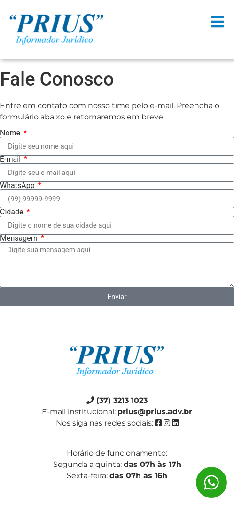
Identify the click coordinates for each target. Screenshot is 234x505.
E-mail (11, 159)
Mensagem (19, 238)
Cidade (12, 212)
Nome (11, 133)
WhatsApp (18, 185)
